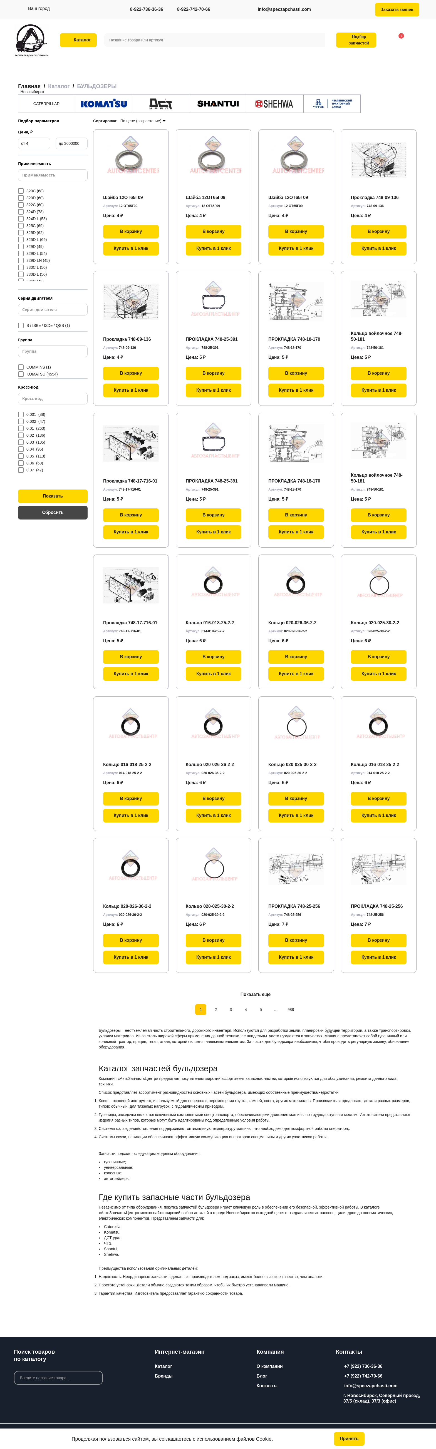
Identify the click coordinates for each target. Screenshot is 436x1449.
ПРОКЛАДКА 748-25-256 (294, 906)
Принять (349, 1438)
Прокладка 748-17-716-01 (130, 481)
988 (291, 1009)
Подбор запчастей (355, 39)
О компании (270, 1366)
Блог (262, 1376)
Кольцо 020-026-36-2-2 (292, 622)
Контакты (267, 1385)
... (276, 1009)
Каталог (163, 1366)
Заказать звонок (397, 9)
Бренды (164, 1376)
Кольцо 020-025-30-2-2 (375, 622)
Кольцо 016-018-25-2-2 (210, 622)
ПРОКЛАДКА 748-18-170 (294, 339)
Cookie (264, 1439)
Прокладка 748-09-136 (375, 197)
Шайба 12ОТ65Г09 (123, 197)
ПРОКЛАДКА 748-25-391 (212, 339)
